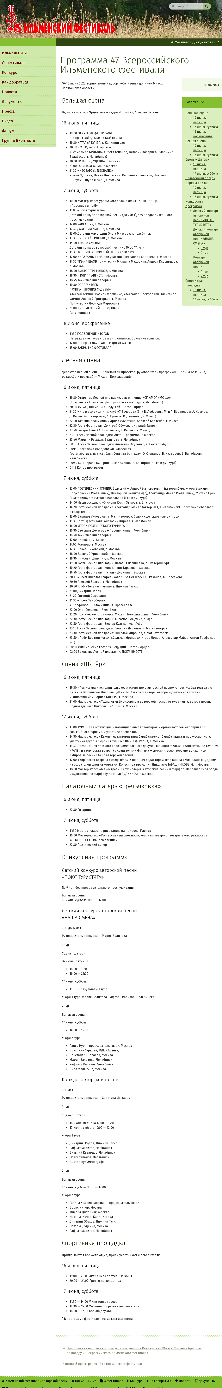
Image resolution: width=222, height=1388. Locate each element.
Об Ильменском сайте (106, 1382)
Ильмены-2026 (15, 53)
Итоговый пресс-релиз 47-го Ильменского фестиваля (196, 1350)
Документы (12, 101)
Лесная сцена (195, 141)
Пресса (8, 111)
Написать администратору (179, 1382)
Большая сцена (196, 113)
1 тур (204, 248)
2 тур (204, 253)
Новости (9, 92)
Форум (8, 130)
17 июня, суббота (205, 127)
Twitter (146, 1382)
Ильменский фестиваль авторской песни (60, 19)
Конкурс (9, 72)
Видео (7, 121)
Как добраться (15, 82)
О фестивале (14, 62)
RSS (130, 1382)
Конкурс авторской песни (201, 262)
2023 (217, 42)
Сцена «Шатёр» (197, 159)
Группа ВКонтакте (18, 140)
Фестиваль (181, 42)
